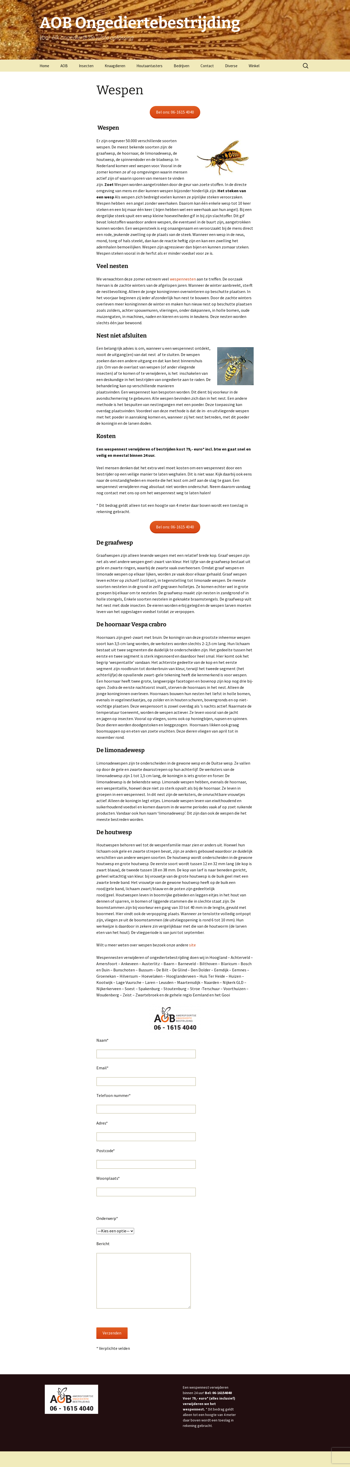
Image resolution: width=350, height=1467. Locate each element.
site (192, 944)
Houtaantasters (149, 65)
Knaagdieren (115, 65)
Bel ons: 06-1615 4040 (175, 112)
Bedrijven (181, 65)
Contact (207, 65)
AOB (64, 65)
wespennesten (183, 279)
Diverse (231, 65)
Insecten (86, 65)
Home (44, 65)
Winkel (254, 65)
